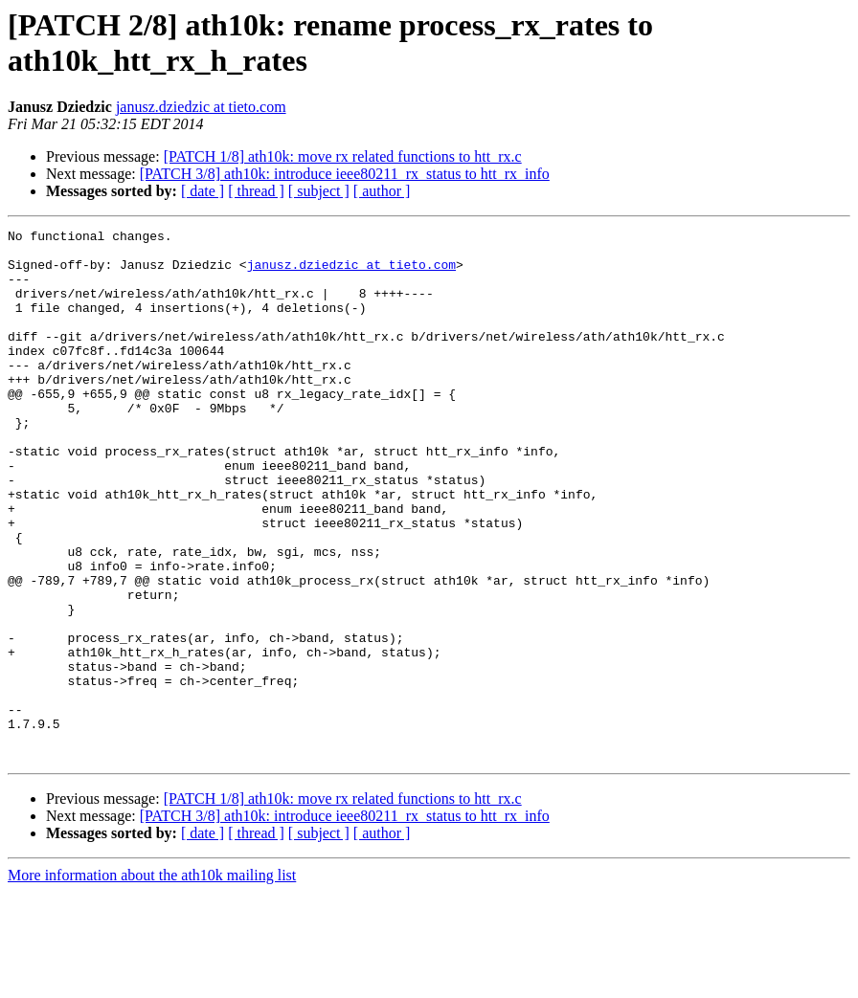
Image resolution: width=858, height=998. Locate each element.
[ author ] (382, 191)
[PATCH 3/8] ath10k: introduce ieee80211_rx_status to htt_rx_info (345, 174)
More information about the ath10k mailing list (152, 981)
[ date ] (202, 191)
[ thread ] (256, 191)
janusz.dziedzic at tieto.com (201, 107)
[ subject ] (319, 191)
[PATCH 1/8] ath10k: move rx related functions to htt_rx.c (343, 156)
